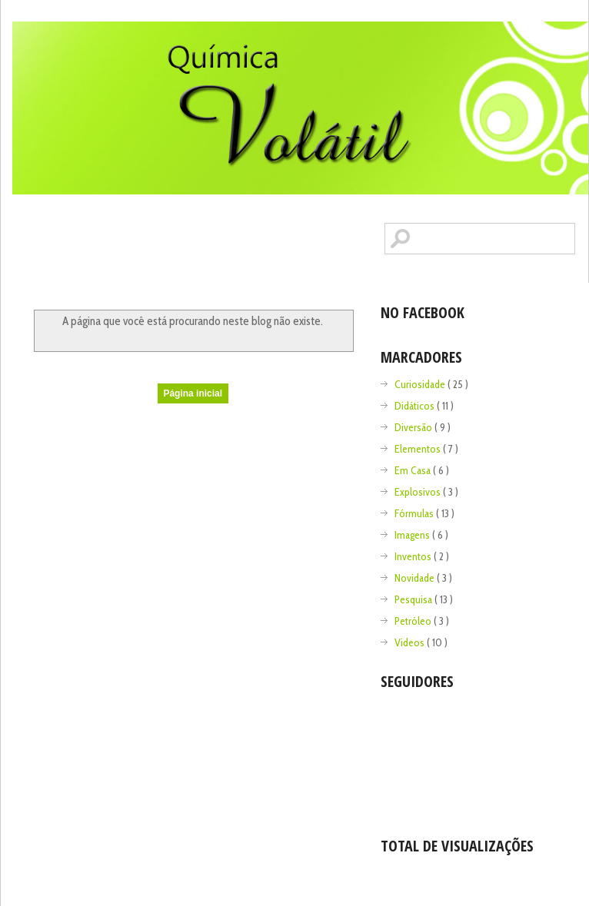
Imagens (413, 535)
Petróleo (414, 621)
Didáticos (415, 406)
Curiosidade (421, 384)
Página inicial (192, 393)
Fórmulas (415, 513)
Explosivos (418, 492)
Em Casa (413, 470)
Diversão (414, 427)
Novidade (415, 578)
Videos (410, 642)
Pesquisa (414, 599)
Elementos (418, 449)
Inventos (414, 556)
